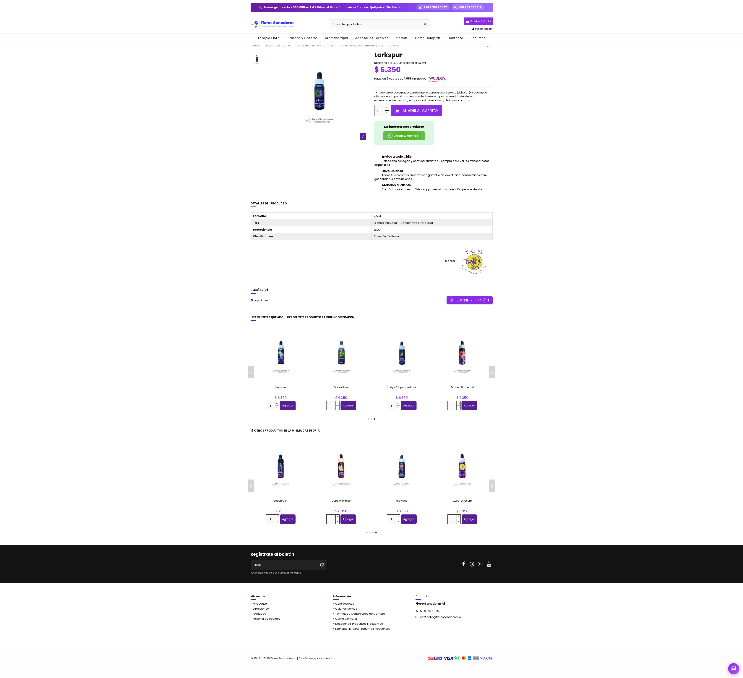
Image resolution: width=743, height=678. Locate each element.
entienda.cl (328, 658)
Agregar (287, 405)
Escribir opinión (469, 300)
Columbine (402, 387)
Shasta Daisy (341, 501)
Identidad (259, 614)
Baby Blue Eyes (280, 387)
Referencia (381, 63)
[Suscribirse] (322, 565)
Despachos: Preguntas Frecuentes (359, 624)
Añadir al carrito (416, 110)
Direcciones (261, 609)
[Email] (284, 565)
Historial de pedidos (266, 619)
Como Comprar (346, 619)
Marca (450, 261)
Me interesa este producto (404, 127)
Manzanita (462, 501)
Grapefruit (280, 501)
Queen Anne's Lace (462, 387)
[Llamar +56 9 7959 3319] (467, 7)
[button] (336, 38)
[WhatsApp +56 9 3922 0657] (433, 7)
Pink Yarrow (341, 387)
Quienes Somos (346, 609)
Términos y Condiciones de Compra (360, 614)
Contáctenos (344, 604)
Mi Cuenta (260, 604)
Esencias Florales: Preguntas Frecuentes (362, 629)
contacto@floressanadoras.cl (440, 617)
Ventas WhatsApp (403, 135)
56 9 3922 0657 (430, 611)
